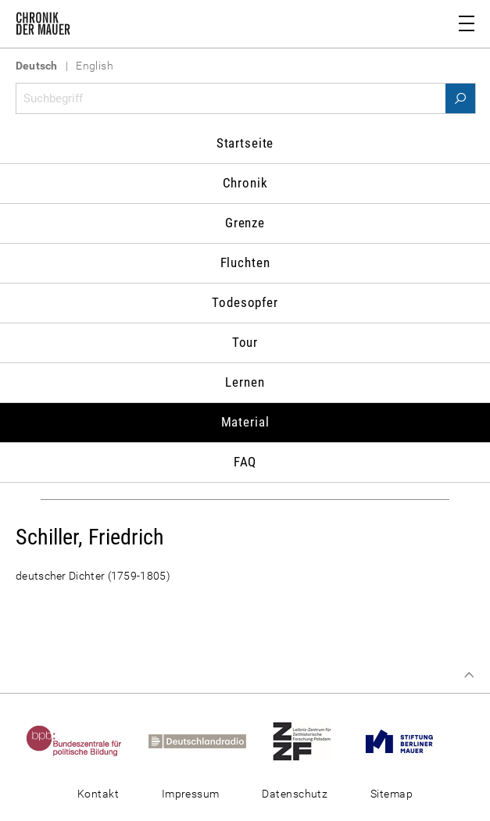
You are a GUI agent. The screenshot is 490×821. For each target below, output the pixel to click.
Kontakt (98, 793)
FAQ (245, 461)
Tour (245, 342)
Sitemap (391, 793)
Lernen (244, 382)
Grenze (245, 222)
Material (245, 422)
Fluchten (245, 262)
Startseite (245, 143)
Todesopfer (245, 302)
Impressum (191, 793)
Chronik (245, 183)
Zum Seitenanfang (468, 675)
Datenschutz (294, 793)
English (94, 65)
